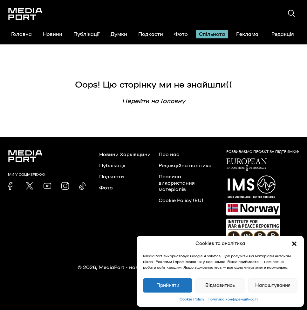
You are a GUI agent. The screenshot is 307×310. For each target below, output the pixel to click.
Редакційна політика (185, 165)
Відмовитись (220, 285)
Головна (21, 34)
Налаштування (272, 285)
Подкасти (150, 34)
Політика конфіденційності (233, 299)
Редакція (286, 34)
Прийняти (167, 285)
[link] (11, 186)
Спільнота (212, 34)
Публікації (86, 34)
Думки (119, 34)
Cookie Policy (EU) (181, 200)
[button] (294, 244)
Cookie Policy (192, 299)
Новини (52, 34)
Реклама (247, 34)
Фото (181, 34)
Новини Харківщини (125, 154)
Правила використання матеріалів (177, 183)
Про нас (169, 154)
